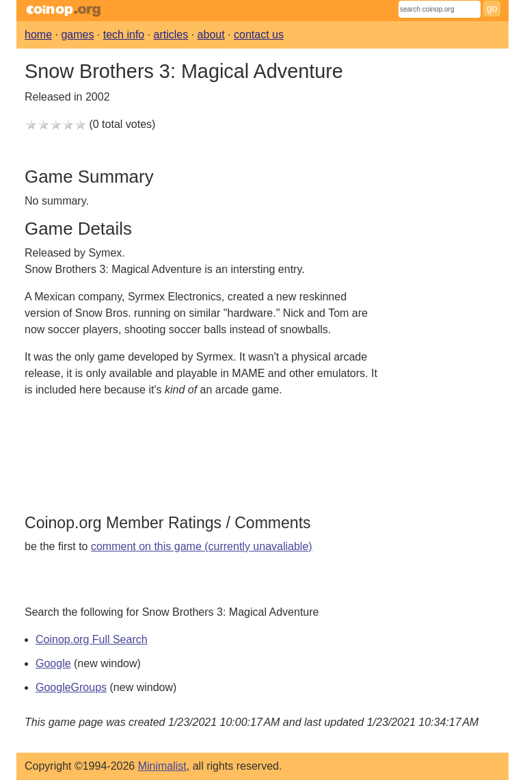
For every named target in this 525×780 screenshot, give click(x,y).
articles (171, 34)
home (38, 34)
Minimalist (162, 766)
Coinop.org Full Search (92, 639)
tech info (123, 34)
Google (53, 663)
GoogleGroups (71, 687)
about (211, 34)
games (77, 34)
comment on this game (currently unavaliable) (201, 546)
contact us (259, 34)
